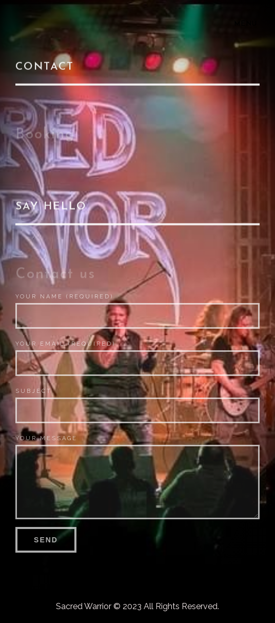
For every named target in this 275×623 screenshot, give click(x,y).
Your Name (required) (64, 296)
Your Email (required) (65, 344)
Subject (33, 391)
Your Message (46, 438)
